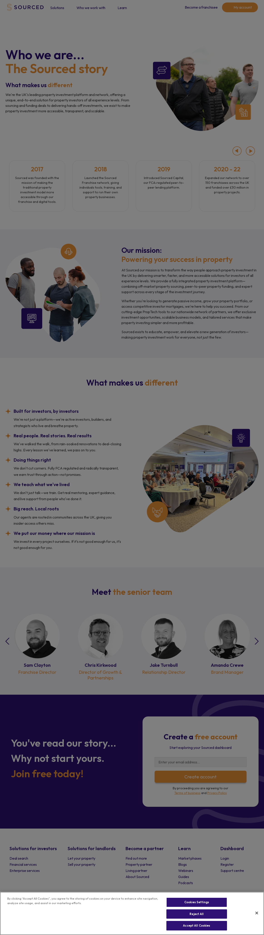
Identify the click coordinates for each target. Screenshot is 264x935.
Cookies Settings (196, 902)
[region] (132, 913)
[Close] (257, 913)
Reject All (197, 914)
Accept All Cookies (196, 925)
